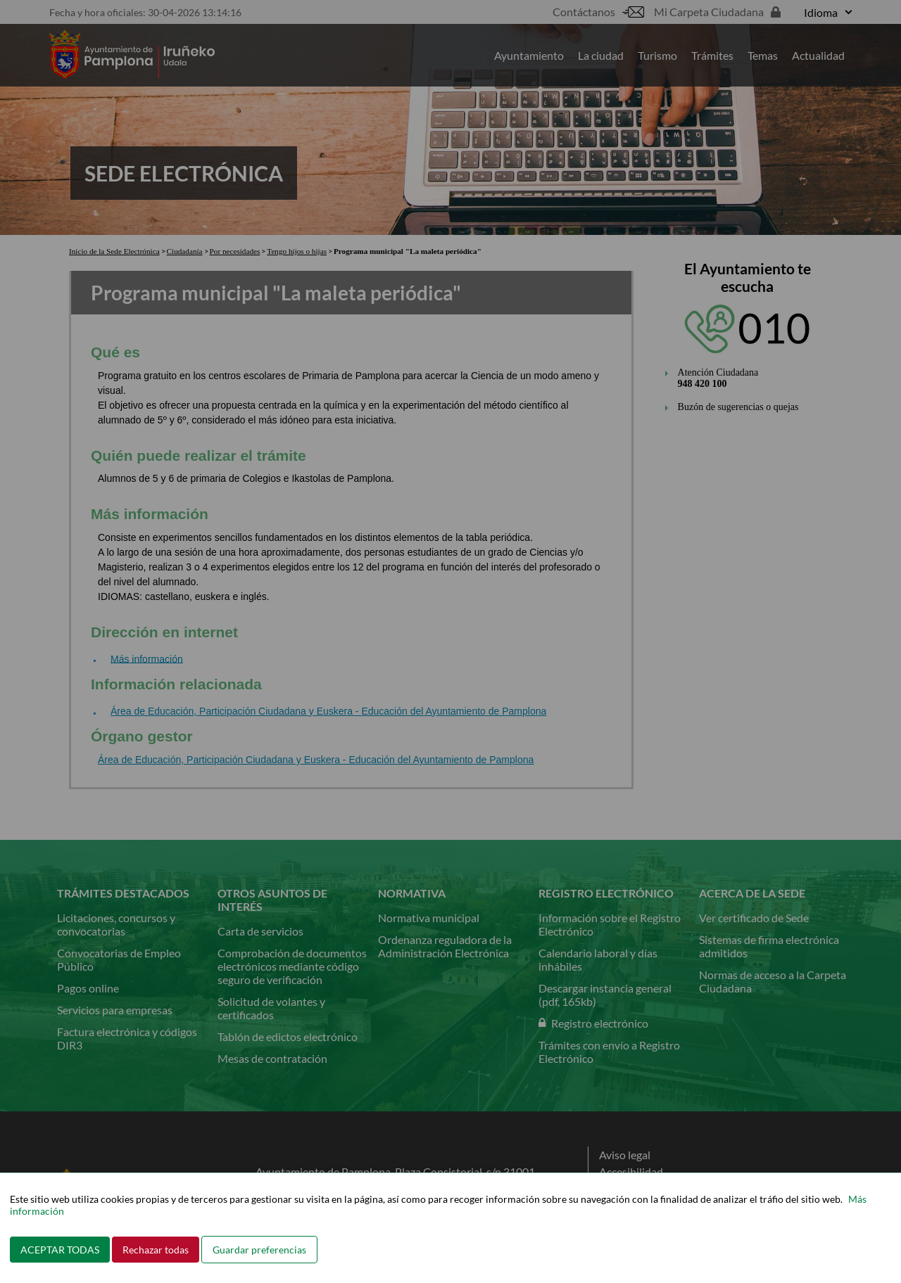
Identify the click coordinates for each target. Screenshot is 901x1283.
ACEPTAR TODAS (59, 1250)
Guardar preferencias (259, 1250)
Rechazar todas (155, 1250)
